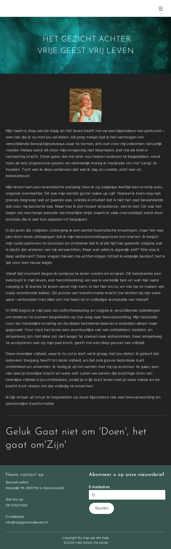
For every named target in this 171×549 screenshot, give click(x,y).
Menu (161, 8)
